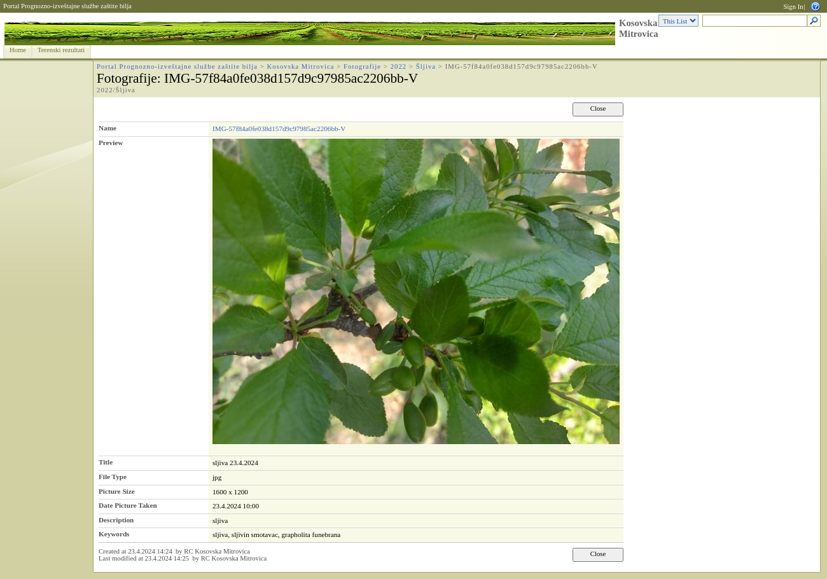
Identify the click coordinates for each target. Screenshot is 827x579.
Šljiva (426, 66)
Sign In (793, 6)
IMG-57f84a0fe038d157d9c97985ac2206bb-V (278, 128)
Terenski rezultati (61, 49)
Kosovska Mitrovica (638, 28)
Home (18, 49)
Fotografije (362, 66)
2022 (399, 66)
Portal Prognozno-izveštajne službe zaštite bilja (67, 6)
